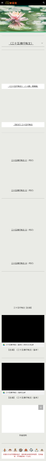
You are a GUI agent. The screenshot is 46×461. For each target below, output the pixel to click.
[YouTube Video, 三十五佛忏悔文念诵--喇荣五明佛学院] (23, 290)
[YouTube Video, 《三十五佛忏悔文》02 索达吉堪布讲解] (23, 177)
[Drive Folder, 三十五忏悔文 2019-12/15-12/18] (23, 419)
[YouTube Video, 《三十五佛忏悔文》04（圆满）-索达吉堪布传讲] (23, 249)
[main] (23, 43)
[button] (2, 2)
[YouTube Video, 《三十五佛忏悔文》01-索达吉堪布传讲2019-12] (23, 147)
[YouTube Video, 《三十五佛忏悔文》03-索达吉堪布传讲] (23, 215)
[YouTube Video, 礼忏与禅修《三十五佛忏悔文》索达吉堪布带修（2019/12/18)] (23, 107)
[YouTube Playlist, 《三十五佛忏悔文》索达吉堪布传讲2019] (23, 69)
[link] (23, 331)
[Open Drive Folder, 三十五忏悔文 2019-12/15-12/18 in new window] (40, 407)
